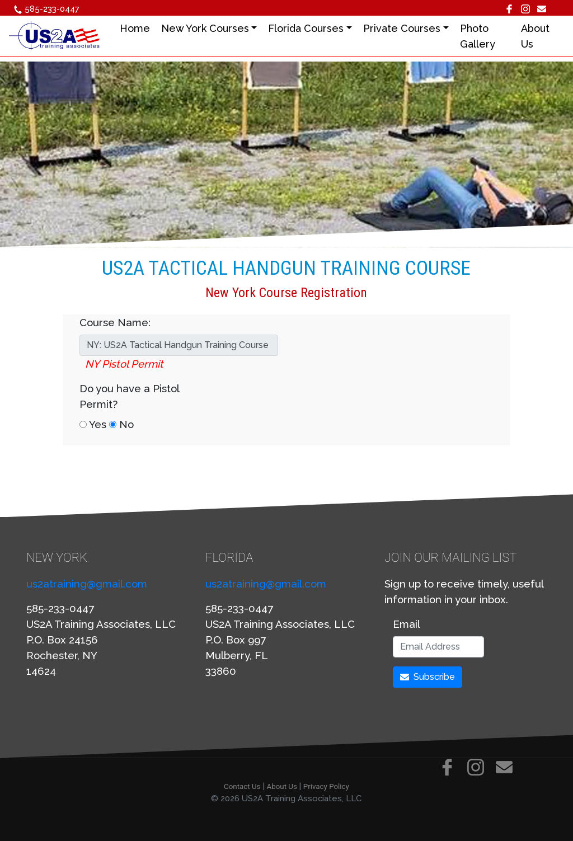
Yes (92, 424)
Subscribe (427, 676)
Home (138, 28)
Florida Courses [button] (309, 28)
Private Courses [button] (405, 28)
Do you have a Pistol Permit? (129, 396)
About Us (282, 786)
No (121, 424)
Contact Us (242, 786)
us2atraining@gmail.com (86, 583)
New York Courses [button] (208, 28)
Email (406, 624)
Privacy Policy (326, 786)
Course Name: (115, 322)
